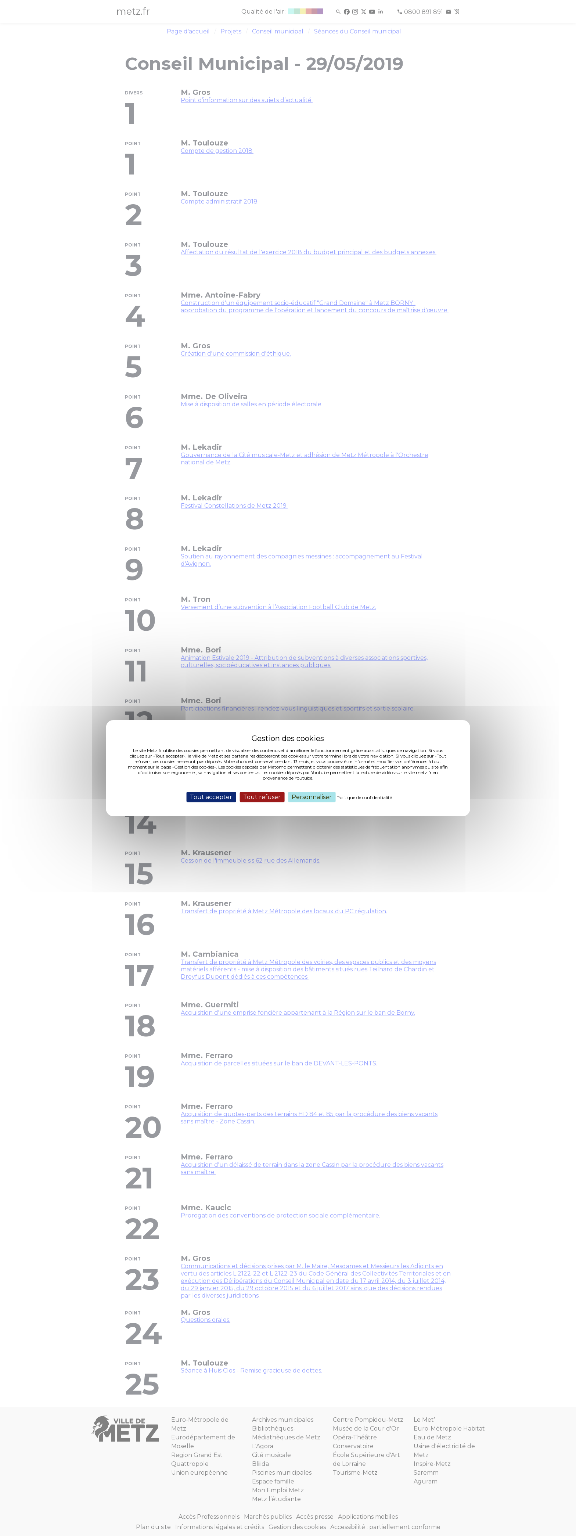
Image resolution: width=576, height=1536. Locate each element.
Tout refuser (262, 796)
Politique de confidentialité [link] (364, 797)
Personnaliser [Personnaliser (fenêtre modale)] (312, 796)
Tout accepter (211, 796)
